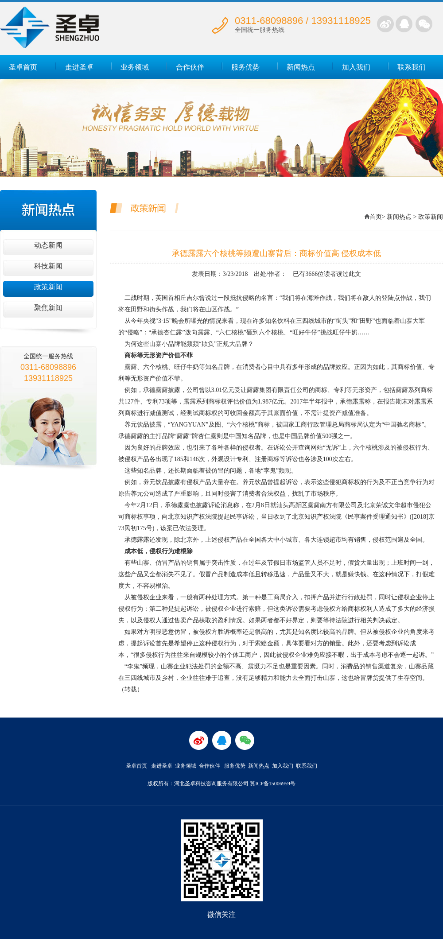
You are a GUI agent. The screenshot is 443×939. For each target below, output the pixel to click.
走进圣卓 (79, 67)
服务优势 (245, 67)
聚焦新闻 (48, 307)
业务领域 (134, 67)
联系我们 (411, 67)
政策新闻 (48, 287)
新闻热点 (301, 67)
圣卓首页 (23, 67)
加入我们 (356, 67)
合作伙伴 (190, 67)
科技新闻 (48, 266)
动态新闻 (48, 245)
